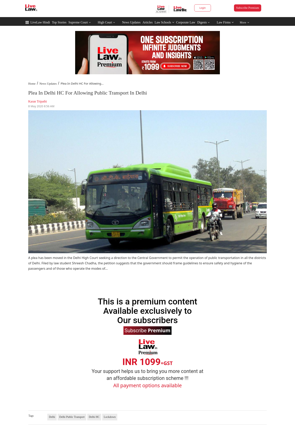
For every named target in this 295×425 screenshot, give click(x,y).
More (244, 22)
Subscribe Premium (247, 7)
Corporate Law (185, 22)
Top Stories (59, 22)
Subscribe (147, 330)
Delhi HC (94, 416)
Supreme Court (78, 22)
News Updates (131, 22)
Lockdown (110, 416)
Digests (202, 22)
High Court (105, 22)
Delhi (52, 416)
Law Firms (225, 22)
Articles (148, 22)
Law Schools (164, 22)
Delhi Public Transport (72, 416)
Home (32, 83)
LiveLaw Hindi (40, 22)
